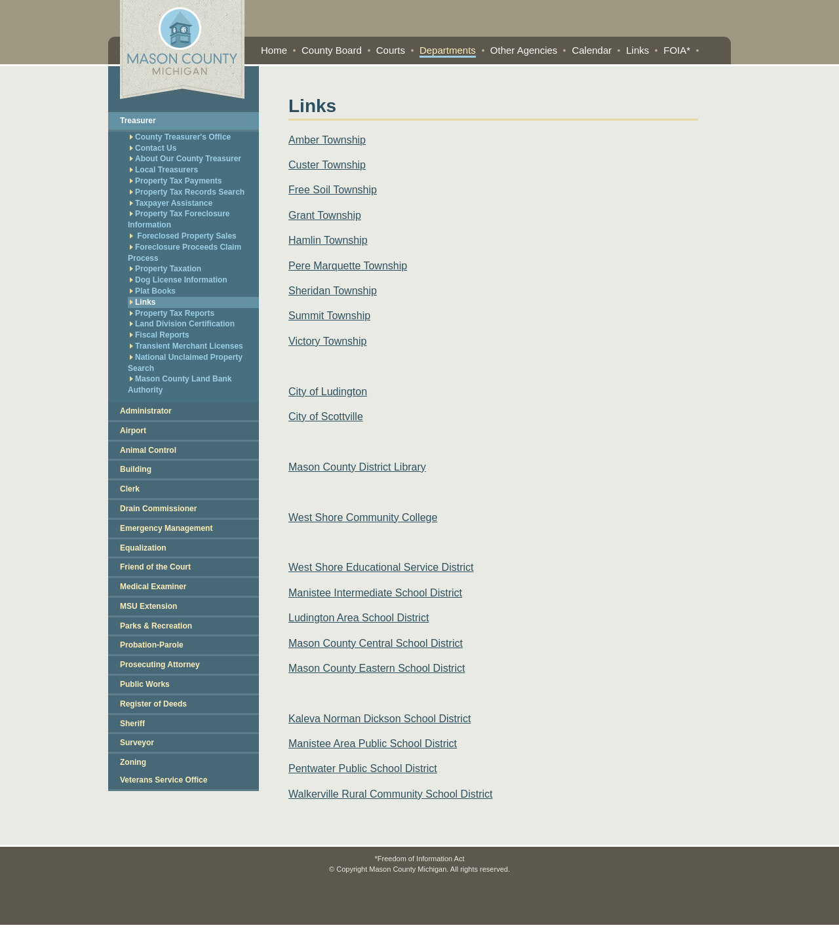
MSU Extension (148, 606)
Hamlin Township (328, 240)
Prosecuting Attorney (160, 664)
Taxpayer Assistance (171, 203)
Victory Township (327, 341)
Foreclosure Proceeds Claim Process (184, 253)
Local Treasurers (164, 169)
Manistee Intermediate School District (375, 592)
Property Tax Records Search (187, 192)
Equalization (143, 548)
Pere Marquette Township (347, 265)
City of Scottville (325, 416)
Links (142, 302)
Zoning (133, 762)
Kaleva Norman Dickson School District (379, 718)
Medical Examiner (153, 586)
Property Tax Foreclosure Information (179, 219)
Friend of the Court (155, 567)
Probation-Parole (152, 645)
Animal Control (148, 450)
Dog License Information (178, 279)
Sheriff (132, 723)
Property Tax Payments (176, 180)
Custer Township (327, 164)
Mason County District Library (357, 467)
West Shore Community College (362, 517)
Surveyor (137, 742)
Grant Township (324, 215)
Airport (133, 430)
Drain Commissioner (158, 508)
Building (135, 469)
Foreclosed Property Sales (183, 236)
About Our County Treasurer (185, 158)
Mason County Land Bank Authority (179, 384)
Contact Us (153, 148)
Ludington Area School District (358, 617)
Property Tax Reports (172, 313)
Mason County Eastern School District (376, 668)
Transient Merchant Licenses (186, 346)
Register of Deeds (153, 704)
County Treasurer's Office (180, 137)
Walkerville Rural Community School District (390, 794)
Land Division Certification (182, 323)
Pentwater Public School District (362, 768)
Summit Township (329, 315)
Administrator (146, 411)
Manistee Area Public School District (372, 743)
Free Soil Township (332, 189)
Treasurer (138, 120)
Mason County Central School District (375, 643)
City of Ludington (327, 391)
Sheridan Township (332, 290)
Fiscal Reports (159, 335)
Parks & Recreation (156, 626)
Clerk (130, 489)
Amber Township (327, 140)
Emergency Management (166, 528)
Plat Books (153, 291)
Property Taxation (165, 268)
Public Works (145, 684)
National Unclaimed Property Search (185, 363)
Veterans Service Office (163, 780)
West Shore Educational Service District (380, 567)
